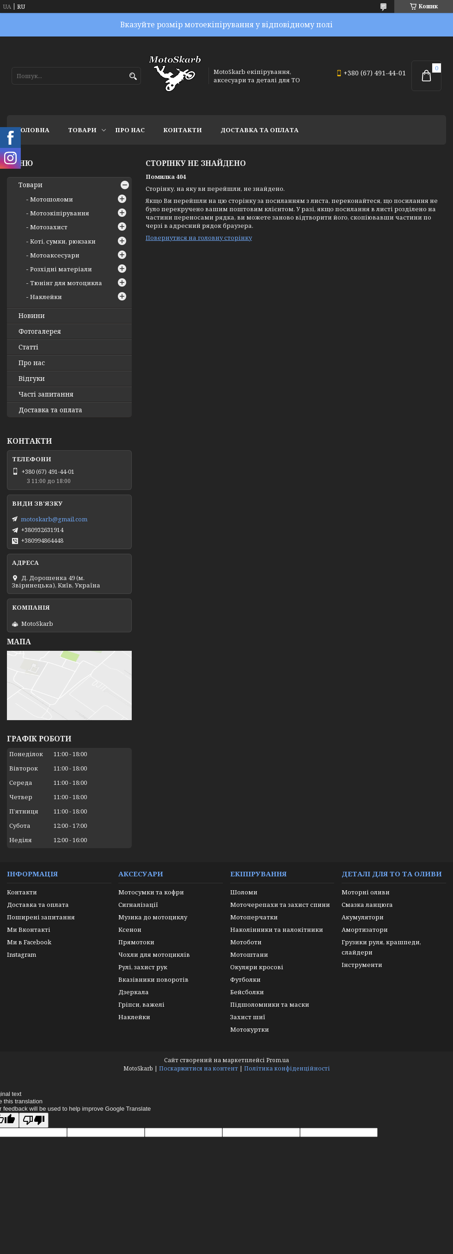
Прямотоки (136, 942)
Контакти (182, 130)
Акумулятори (363, 917)
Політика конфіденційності (287, 1068)
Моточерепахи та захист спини (280, 904)
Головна (32, 130)
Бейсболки (247, 992)
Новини (31, 316)
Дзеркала (133, 992)
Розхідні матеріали (61, 269)
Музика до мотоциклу (152, 917)
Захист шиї (247, 1017)
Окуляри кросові (256, 967)
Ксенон (129, 929)
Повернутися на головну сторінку (199, 237)
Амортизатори (365, 929)
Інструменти (362, 964)
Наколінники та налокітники (276, 929)
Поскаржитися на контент (198, 1068)
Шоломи (243, 892)
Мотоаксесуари (55, 255)
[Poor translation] (34, 1120)
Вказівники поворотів (153, 979)
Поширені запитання (41, 917)
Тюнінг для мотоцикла (66, 283)
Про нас (130, 130)
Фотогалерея (39, 331)
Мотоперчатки (254, 917)
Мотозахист (48, 227)
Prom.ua (277, 1060)
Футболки (245, 979)
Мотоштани (249, 954)
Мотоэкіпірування (59, 213)
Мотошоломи (51, 199)
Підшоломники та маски (269, 1004)
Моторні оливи (366, 892)
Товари (82, 130)
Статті (28, 347)
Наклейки (46, 297)
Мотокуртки (249, 1029)
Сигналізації (138, 904)
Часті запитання (45, 394)
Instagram (21, 954)
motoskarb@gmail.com (54, 519)
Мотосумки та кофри (151, 892)
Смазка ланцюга (367, 904)
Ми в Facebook (29, 942)
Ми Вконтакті (28, 929)
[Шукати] (133, 76)
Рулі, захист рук (142, 967)
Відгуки (31, 378)
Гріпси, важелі (141, 1004)
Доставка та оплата (259, 130)
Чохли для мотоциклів (154, 954)
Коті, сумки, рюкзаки (63, 241)
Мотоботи (246, 942)
